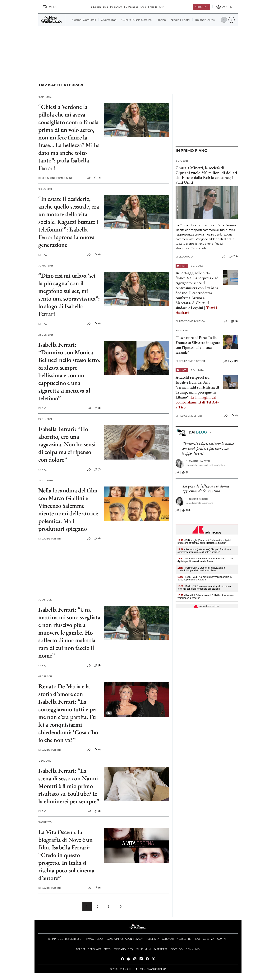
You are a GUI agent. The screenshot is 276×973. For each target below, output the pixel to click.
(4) (97, 665)
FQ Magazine (131, 7)
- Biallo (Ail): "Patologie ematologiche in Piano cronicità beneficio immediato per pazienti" (204, 587)
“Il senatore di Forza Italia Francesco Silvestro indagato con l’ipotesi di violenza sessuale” (198, 345)
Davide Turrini (49, 538)
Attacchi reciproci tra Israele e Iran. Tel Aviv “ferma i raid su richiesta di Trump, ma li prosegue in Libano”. (197, 387)
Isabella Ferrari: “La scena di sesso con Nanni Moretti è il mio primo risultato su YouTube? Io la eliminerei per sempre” (68, 786)
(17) (234, 361)
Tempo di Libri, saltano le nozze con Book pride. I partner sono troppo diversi (208, 448)
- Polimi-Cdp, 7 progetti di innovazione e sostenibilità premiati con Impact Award (201, 569)
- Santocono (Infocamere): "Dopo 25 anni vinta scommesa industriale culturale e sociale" (204, 550)
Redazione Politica (190, 321)
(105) (186, 510)
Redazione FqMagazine (55, 178)
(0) (97, 254)
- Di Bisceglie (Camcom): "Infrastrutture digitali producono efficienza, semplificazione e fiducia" (204, 541)
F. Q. (42, 254)
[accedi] (225, 6)
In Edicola (96, 7)
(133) (233, 256)
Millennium (116, 7)
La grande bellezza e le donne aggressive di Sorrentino (206, 488)
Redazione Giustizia (190, 361)
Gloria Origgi (197, 499)
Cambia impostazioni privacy (125, 938)
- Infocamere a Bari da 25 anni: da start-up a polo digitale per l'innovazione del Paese (205, 560)
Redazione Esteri (189, 415)
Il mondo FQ (156, 6)
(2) (97, 469)
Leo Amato (184, 256)
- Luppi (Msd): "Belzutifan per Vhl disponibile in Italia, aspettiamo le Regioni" (204, 578)
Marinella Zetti (198, 461)
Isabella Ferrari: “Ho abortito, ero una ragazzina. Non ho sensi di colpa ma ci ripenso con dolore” (66, 444)
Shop (143, 7)
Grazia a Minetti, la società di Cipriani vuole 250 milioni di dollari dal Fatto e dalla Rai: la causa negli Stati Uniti (206, 175)
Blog (105, 7)
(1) (97, 408)
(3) (97, 177)
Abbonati (202, 6)
